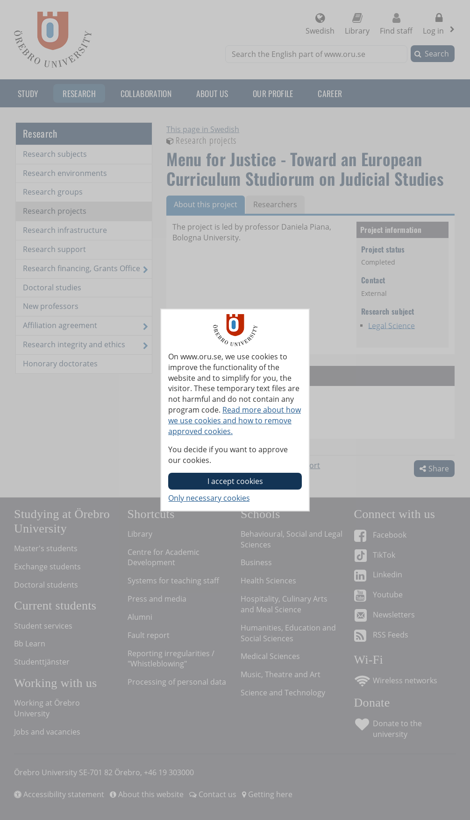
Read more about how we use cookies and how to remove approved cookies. (234, 420)
